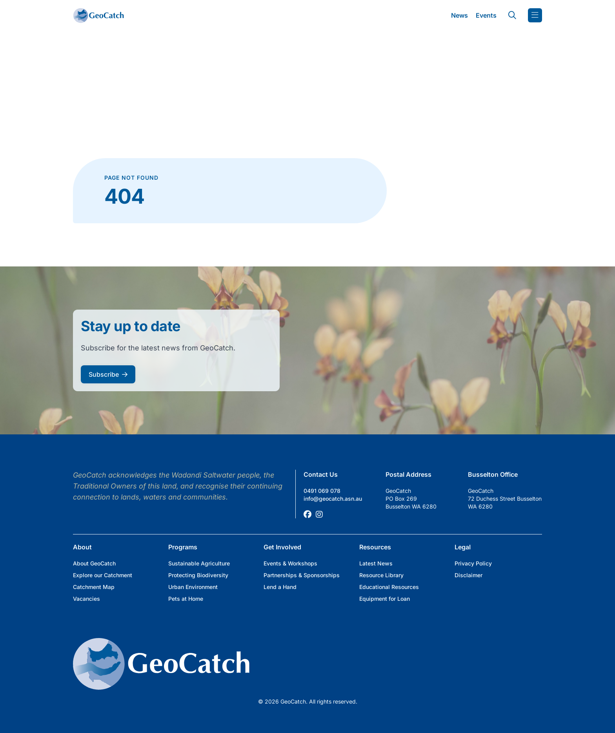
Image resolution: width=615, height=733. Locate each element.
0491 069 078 (322, 490)
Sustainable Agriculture (199, 563)
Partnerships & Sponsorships (302, 575)
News (459, 15)
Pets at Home (185, 598)
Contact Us (321, 474)
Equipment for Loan (384, 598)
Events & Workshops (290, 563)
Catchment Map (94, 586)
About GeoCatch (94, 563)
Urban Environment (193, 586)
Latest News (376, 563)
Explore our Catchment (102, 575)
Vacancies (86, 598)
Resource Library (381, 575)
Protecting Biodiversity (198, 575)
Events (486, 15)
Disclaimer (468, 575)
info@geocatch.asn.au (333, 498)
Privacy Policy (473, 563)
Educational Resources (389, 586)
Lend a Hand (280, 586)
